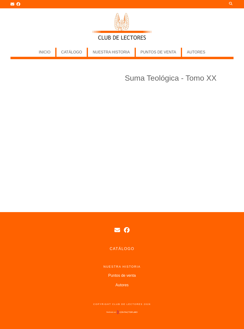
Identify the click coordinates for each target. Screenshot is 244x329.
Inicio (45, 52)
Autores (196, 52)
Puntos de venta (158, 52)
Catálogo (71, 52)
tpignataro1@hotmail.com (117, 230)
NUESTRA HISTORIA (111, 52)
